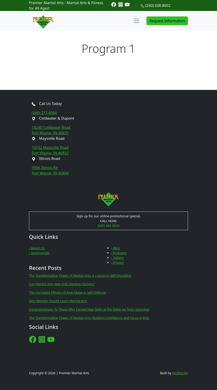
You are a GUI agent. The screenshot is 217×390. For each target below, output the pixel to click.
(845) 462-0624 (109, 225)
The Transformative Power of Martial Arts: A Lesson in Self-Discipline (80, 275)
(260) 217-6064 (44, 112)
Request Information (167, 20)
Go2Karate (180, 373)
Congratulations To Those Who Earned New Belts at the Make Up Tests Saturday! (89, 309)
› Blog (115, 248)
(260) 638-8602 (157, 5)
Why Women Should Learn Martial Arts (58, 301)
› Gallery (117, 258)
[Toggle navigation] (136, 20)
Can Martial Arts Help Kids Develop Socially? (62, 284)
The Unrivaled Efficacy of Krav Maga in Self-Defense (67, 292)
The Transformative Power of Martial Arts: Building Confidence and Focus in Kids (89, 318)
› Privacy (117, 262)
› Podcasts (119, 253)
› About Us (37, 248)
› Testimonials (39, 253)
